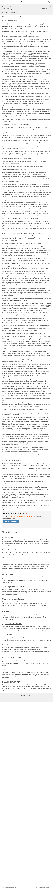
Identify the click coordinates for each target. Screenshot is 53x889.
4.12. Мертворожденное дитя (14, 587)
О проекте (22, 695)
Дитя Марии (7, 634)
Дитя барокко (7, 562)
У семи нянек (7, 670)
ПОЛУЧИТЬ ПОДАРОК (10, 521)
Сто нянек (6, 611)
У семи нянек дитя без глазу (13, 599)
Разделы (29, 695)
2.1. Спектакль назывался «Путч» (10, 887)
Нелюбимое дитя (9, 549)
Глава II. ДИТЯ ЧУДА (11, 682)
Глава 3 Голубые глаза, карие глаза (16, 645)
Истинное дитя (8, 537)
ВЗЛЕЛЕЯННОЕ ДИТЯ (11, 657)
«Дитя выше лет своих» (12, 624)
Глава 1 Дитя (7, 574)
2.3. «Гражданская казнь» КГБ (42, 887)
